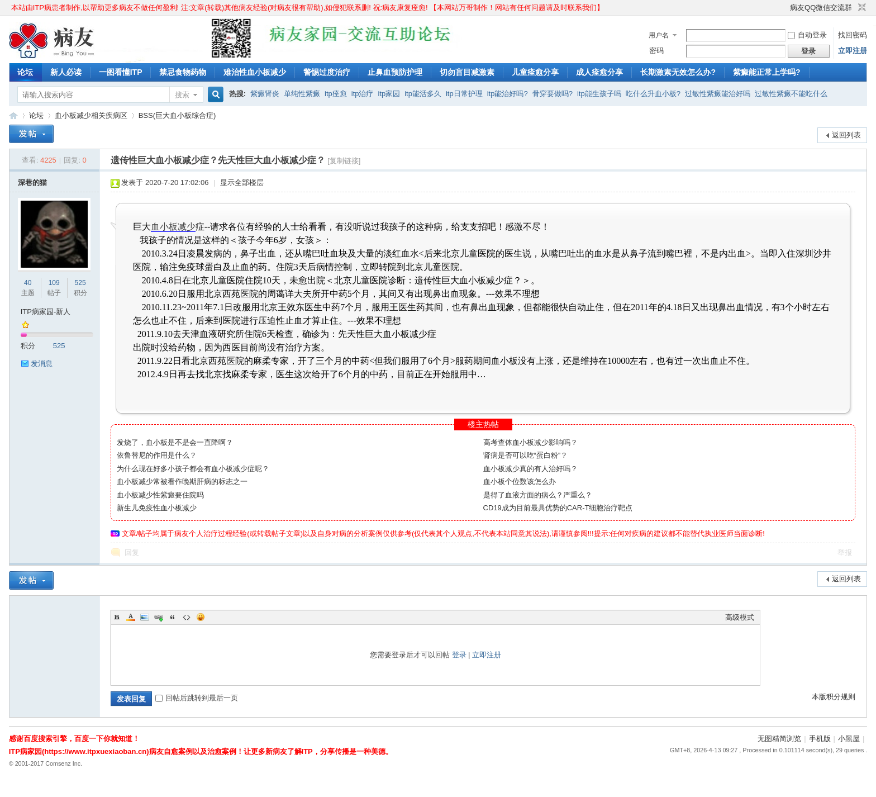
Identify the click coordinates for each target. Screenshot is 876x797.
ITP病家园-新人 (46, 311)
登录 (459, 655)
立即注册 (852, 50)
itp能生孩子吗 (599, 93)
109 (54, 283)
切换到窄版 (860, 8)
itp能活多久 (422, 93)
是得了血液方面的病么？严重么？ (537, 495)
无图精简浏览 (779, 738)
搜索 (182, 95)
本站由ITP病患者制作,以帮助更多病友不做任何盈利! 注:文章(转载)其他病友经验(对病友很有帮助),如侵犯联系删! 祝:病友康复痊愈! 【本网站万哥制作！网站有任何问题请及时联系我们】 (307, 7)
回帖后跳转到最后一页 (196, 698)
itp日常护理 (464, 93)
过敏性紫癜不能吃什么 (791, 93)
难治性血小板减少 (254, 72)
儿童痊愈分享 (535, 72)
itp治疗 (362, 93)
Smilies (200, 617)
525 (80, 283)
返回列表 (846, 135)
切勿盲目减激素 (467, 72)
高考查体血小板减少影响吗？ (530, 442)
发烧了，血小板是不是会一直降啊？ (175, 442)
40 (27, 283)
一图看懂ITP (120, 72)
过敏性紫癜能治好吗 (717, 93)
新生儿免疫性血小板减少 (157, 508)
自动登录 (807, 35)
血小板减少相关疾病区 (91, 115)
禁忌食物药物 (182, 72)
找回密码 (852, 35)
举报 (844, 552)
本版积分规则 (833, 696)
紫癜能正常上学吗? (767, 72)
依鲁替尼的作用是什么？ (157, 455)
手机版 (820, 738)
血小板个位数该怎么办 (519, 481)
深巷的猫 (32, 182)
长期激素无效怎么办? (678, 72)
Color (130, 617)
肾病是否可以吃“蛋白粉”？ (525, 455)
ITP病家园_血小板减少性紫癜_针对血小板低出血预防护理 (13, 115)
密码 (656, 50)
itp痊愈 (336, 93)
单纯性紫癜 (302, 93)
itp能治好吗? (507, 93)
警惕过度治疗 (326, 72)
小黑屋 (849, 738)
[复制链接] (343, 160)
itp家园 (389, 93)
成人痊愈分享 (599, 72)
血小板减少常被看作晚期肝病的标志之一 (182, 481)
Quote (172, 617)
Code (186, 617)
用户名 (659, 35)
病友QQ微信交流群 (821, 7)
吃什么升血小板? (653, 93)
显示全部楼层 (242, 182)
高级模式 (739, 617)
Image (144, 617)
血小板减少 (173, 226)
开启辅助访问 (785, 8)
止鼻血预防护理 (395, 72)
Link (158, 617)
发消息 (42, 363)
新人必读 (66, 72)
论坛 (25, 72)
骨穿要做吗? (552, 93)
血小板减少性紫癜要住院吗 (160, 495)
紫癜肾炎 (264, 93)
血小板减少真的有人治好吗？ (530, 468)
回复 (132, 552)
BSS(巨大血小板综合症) (177, 115)
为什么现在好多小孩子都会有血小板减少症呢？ (193, 468)
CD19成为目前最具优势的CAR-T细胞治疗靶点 (558, 508)
